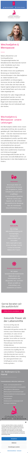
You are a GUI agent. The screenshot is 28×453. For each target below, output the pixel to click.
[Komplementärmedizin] (14, 264)
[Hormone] (14, 177)
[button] (26, 422)
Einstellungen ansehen (14, 447)
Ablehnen (14, 443)
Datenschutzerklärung (11, 450)
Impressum (19, 450)
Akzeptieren (14, 438)
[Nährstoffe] (14, 221)
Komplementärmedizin (14, 268)
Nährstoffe (14, 226)
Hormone (14, 182)
